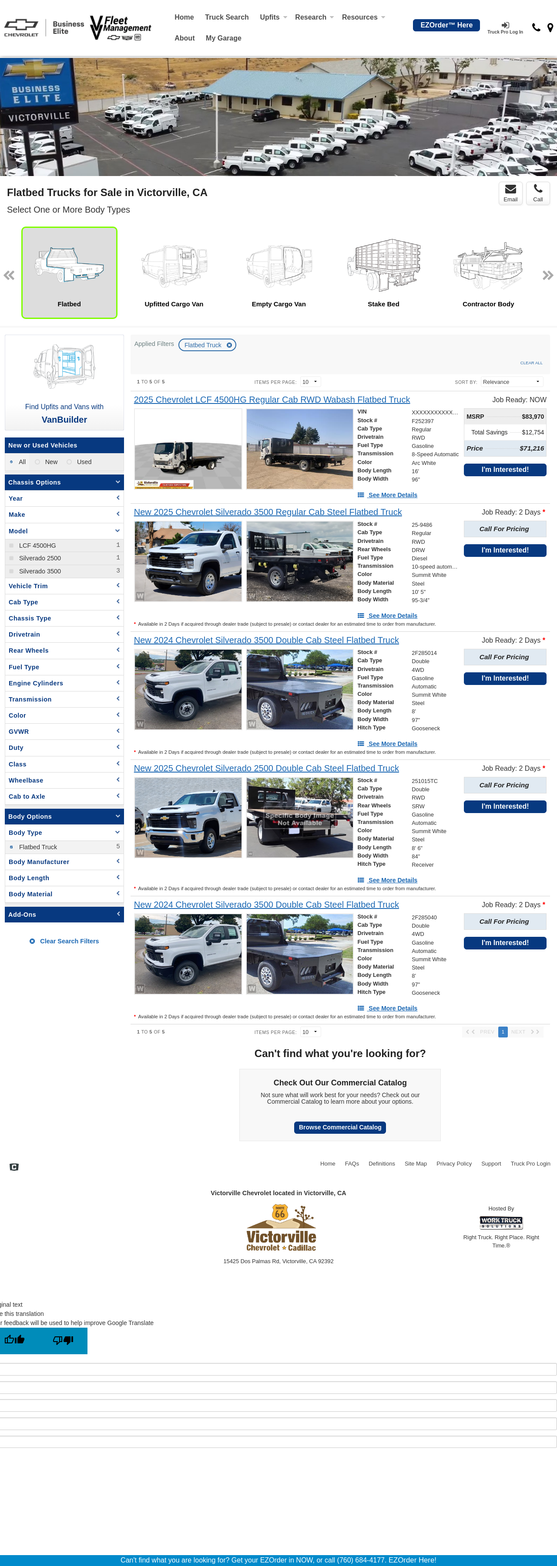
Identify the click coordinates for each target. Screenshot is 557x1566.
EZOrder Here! (412, 1560)
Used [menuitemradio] (83, 461)
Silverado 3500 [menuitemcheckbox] (39, 571)
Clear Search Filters (64, 941)
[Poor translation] (63, 1341)
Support (491, 1163)
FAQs (352, 1163)
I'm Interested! (505, 469)
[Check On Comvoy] (14, 1167)
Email (510, 193)
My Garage (224, 38)
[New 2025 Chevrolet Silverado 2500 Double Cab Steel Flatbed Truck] (266, 768)
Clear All (531, 362)
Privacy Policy (454, 1163)
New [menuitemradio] (51, 461)
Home (184, 17)
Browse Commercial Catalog (340, 1127)
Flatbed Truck (204, 345)
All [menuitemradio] (21, 461)
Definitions (382, 1163)
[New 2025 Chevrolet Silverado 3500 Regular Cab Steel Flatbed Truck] (268, 512)
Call (538, 193)
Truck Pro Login (530, 1163)
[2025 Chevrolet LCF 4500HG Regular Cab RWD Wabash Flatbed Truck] (272, 400)
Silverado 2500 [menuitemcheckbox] (39, 558)
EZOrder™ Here (446, 25)
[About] (184, 38)
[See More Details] (387, 494)
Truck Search (227, 17)
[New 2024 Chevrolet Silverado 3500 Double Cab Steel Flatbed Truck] (266, 640)
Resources (364, 17)
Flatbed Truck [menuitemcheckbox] (37, 847)
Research (314, 17)
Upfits (273, 17)
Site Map (416, 1163)
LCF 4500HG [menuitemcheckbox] (36, 545)
